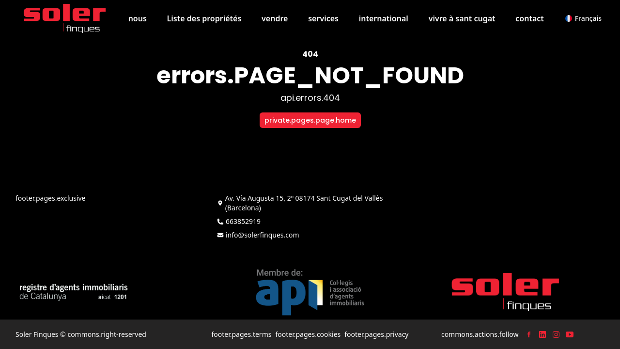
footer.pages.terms (241, 334)
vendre (275, 18)
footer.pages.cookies (308, 334)
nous (137, 18)
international (383, 18)
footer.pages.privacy (376, 334)
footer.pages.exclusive (50, 198)
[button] (583, 18)
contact (529, 18)
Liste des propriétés (204, 18)
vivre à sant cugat (462, 18)
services (323, 18)
